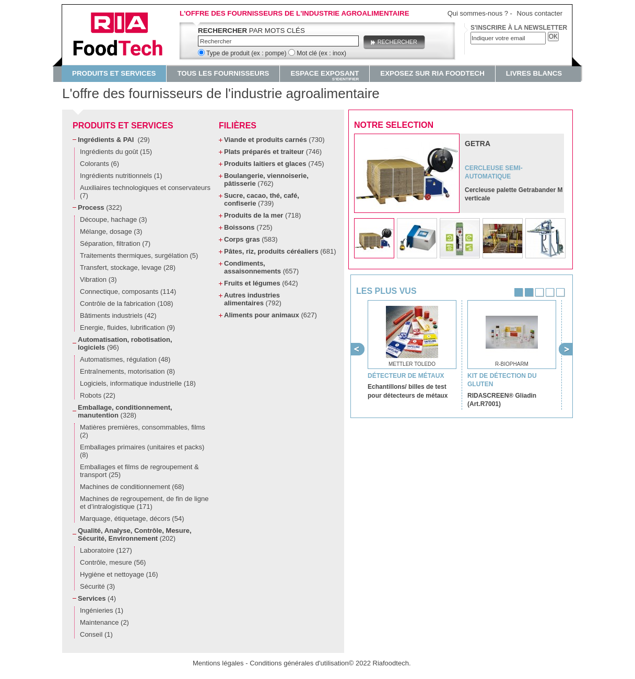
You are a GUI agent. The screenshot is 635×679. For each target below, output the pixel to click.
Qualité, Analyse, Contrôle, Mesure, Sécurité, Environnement (135, 534)
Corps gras (251, 239)
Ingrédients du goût (116, 152)
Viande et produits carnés (274, 140)
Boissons (248, 227)
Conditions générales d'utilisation (299, 663)
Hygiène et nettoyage (119, 574)
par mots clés (251, 30)
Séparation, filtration (115, 243)
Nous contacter (539, 13)
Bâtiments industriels (118, 315)
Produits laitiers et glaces (274, 164)
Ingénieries (101, 610)
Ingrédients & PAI (114, 140)
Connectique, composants (128, 291)
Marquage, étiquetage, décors (132, 518)
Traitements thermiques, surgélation (139, 255)
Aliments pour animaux (270, 315)
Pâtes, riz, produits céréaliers (280, 251)
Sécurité (97, 586)
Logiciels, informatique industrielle (138, 383)
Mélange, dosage (111, 231)
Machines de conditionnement (132, 487)
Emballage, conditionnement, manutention (125, 411)
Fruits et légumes (261, 283)
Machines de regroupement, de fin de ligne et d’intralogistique (144, 502)
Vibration (98, 279)
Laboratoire (106, 550)
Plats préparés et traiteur (273, 152)
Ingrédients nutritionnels (121, 176)
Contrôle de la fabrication (126, 303)
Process (100, 207)
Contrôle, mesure (113, 562)
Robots (97, 395)
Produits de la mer (262, 215)
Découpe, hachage (113, 219)
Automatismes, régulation (125, 359)
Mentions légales (218, 663)
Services (97, 598)
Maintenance (104, 622)
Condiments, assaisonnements (261, 267)
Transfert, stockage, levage (127, 267)
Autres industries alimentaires (252, 299)
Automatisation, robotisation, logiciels (125, 343)
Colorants (99, 164)
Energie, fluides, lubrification (127, 327)
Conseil (96, 634)
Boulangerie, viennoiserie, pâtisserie (266, 179)
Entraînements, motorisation (127, 371)
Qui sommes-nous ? (478, 13)
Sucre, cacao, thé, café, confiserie (261, 199)
